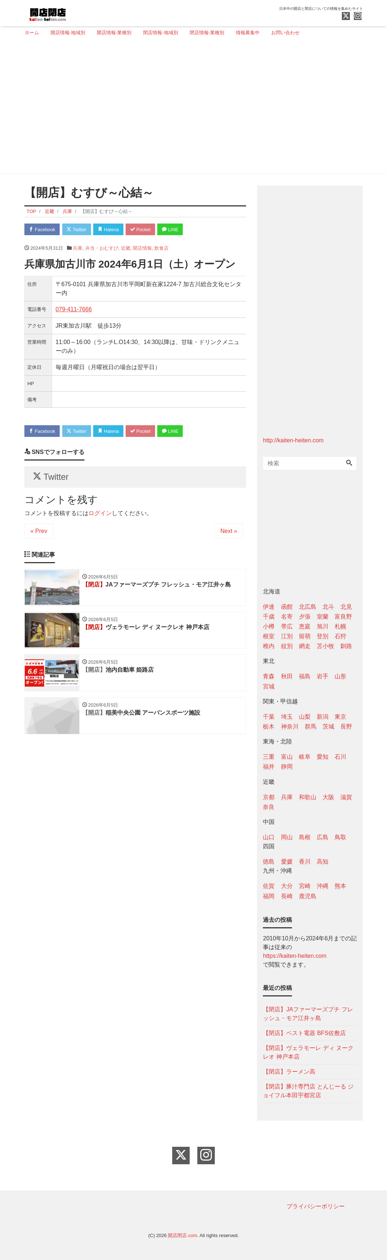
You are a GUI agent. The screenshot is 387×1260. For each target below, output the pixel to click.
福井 (269, 766)
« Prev (39, 532)
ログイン (100, 514)
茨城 (328, 726)
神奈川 (290, 726)
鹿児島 (307, 896)
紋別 (287, 646)
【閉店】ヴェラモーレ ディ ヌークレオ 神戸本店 (308, 1052)
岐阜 (305, 757)
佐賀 (269, 886)
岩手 (322, 676)
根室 (269, 636)
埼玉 (287, 717)
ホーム (32, 32)
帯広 (287, 626)
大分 (287, 886)
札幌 (340, 626)
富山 (287, 757)
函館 (287, 607)
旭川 (322, 626)
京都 (269, 797)
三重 (269, 757)
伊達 (269, 607)
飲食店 (161, 248)
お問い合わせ (285, 32)
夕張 (305, 616)
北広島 (307, 607)
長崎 (287, 896)
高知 (322, 861)
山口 (269, 837)
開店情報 (142, 248)
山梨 (305, 717)
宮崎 (305, 886)
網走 (305, 646)
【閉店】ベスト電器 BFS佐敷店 (304, 1033)
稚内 (269, 646)
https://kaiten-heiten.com (294, 956)
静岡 (287, 766)
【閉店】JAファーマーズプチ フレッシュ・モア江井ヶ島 (308, 1013)
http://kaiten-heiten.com (293, 440)
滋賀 (346, 797)
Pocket (143, 229)
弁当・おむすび (101, 248)
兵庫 (77, 248)
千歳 (269, 616)
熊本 (340, 886)
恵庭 (305, 626)
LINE (173, 229)
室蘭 (322, 616)
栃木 (269, 726)
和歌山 (307, 797)
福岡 (269, 896)
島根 (305, 837)
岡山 (287, 837)
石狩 (340, 636)
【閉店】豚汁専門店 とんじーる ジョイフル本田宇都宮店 (308, 1090)
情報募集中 (248, 32)
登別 (322, 636)
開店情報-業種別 (114, 32)
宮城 (269, 686)
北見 (346, 607)
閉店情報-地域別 (160, 32)
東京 (340, 717)
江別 (287, 636)
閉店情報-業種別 (207, 32)
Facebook (42, 229)
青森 (269, 676)
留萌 (305, 636)
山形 (340, 676)
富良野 (343, 616)
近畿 (125, 248)
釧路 (346, 646)
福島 (305, 676)
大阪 (328, 797)
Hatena (110, 229)
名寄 (287, 616)
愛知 (322, 757)
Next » (228, 532)
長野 (346, 726)
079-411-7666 (74, 310)
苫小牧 (325, 646)
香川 (305, 861)
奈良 (269, 807)
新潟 (322, 717)
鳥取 (340, 837)
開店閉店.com (182, 1235)
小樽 (269, 626)
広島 (322, 837)
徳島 (269, 861)
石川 (340, 757)
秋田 (287, 676)
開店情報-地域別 (68, 32)
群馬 (310, 726)
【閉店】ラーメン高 (289, 1072)
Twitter (78, 229)
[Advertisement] (191, 108)
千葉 (269, 717)
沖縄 (322, 886)
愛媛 (287, 861)
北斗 (328, 607)
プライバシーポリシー (316, 1206)
